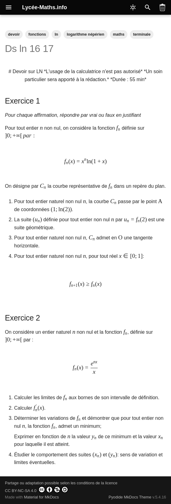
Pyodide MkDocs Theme (131, 497)
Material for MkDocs (41, 497)
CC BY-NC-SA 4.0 (36, 489)
